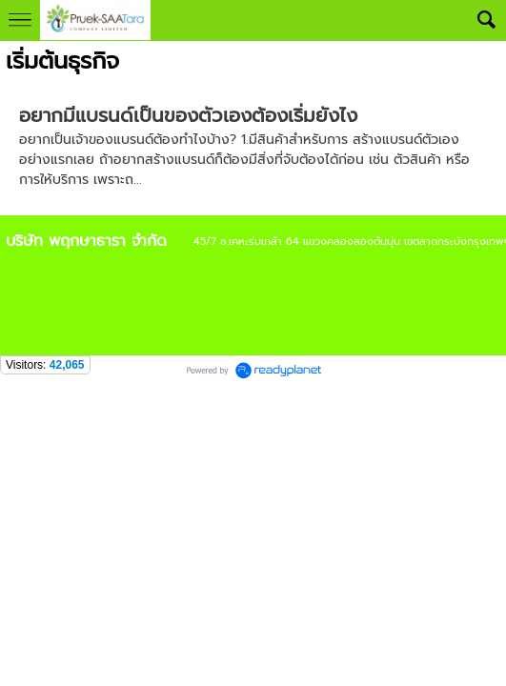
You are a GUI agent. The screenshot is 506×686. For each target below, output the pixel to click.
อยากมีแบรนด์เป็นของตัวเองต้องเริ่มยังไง (188, 115)
